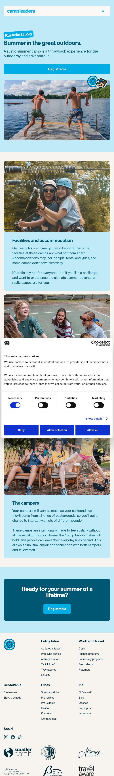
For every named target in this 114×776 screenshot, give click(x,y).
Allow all (92, 430)
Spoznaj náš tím (50, 692)
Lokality (45, 674)
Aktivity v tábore (50, 659)
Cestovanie (10, 692)
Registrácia (57, 69)
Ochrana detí (48, 718)
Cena (82, 648)
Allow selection (57, 430)
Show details (94, 418)
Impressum (85, 713)
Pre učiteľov (48, 702)
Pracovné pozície (51, 653)
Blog (81, 697)
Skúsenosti (85, 692)
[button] (103, 11)
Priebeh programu (89, 653)
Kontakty (46, 713)
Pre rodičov (47, 697)
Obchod (83, 702)
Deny (21, 430)
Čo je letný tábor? (51, 648)
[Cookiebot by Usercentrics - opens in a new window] (94, 343)
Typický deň (48, 664)
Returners (84, 669)
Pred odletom (86, 664)
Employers (85, 708)
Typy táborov (48, 669)
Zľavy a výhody (12, 697)
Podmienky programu (91, 659)
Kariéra (45, 708)
